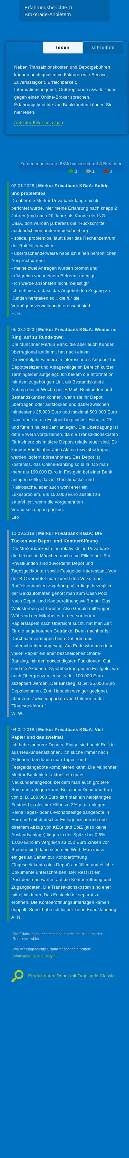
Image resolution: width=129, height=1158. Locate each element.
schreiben (103, 47)
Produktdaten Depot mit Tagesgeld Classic (71, 975)
